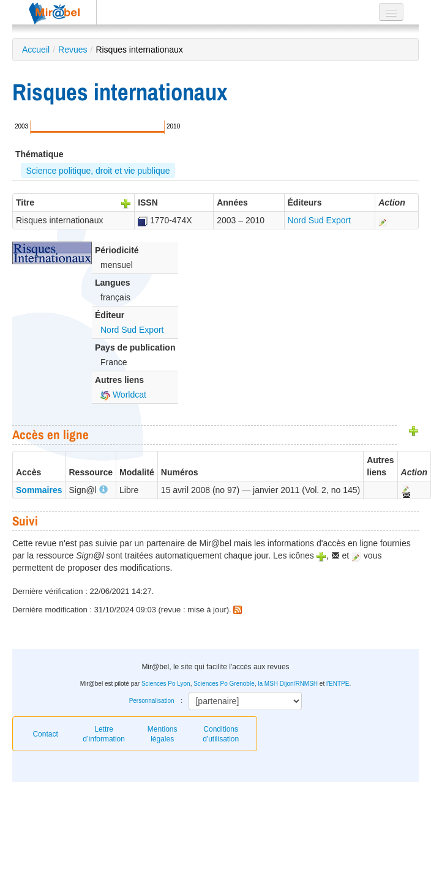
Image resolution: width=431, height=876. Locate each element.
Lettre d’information (104, 734)
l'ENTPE (337, 683)
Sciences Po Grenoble (224, 683)
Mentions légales (163, 734)
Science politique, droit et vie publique (98, 171)
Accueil (36, 49)
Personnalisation (151, 700)
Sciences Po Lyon (165, 683)
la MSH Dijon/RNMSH (288, 683)
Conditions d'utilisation (221, 734)
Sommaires (39, 490)
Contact (45, 734)
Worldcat (123, 394)
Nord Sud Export (319, 220)
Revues (72, 49)
